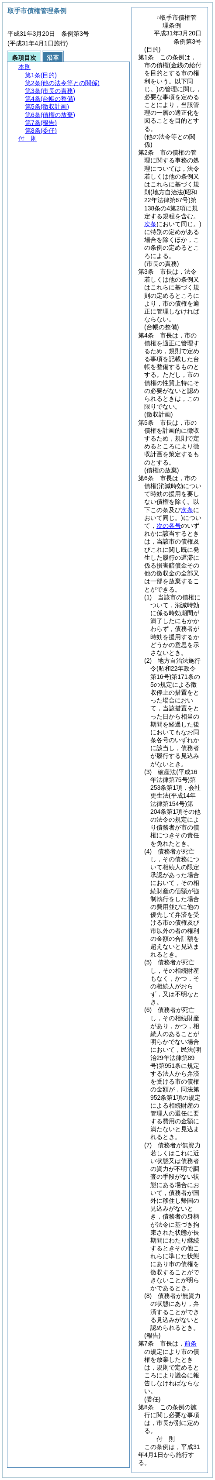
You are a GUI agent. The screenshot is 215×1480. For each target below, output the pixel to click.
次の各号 (168, 525)
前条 (190, 1343)
